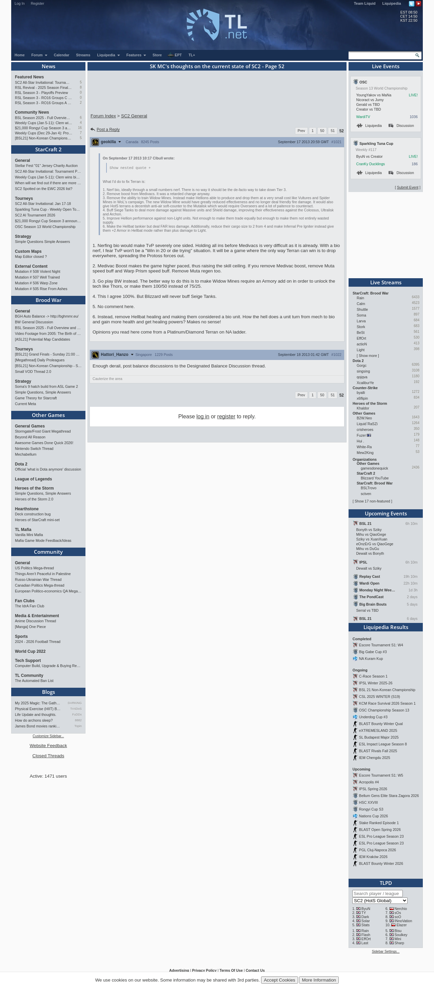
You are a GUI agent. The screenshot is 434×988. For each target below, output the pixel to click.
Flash (365, 935)
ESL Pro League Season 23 (381, 836)
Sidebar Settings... (386, 951)
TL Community (29, 675)
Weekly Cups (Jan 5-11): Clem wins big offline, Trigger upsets (43, 123)
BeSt (360, 332)
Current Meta (25, 404)
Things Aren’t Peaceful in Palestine (43, 574)
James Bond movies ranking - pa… (38, 726)
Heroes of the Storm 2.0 (34, 499)
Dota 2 (21, 464)
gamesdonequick (374, 468)
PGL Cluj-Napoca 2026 (377, 850)
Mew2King (365, 453)
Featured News (29, 77)
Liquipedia (391, 3)
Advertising (179, 970)
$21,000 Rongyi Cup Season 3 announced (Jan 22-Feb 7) (43, 128)
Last (364, 943)
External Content (31, 266)
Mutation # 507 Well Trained (37, 277)
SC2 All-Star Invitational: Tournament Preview (43, 82)
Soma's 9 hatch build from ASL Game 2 (46, 386)
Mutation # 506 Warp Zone (36, 283)
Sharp (399, 943)
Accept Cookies (279, 980)
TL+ (192, 55)
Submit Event (407, 187)
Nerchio (401, 909)
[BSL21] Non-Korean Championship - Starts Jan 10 (43, 138)
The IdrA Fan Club (29, 606)
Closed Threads (48, 755)
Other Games (48, 415)
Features (136, 55)
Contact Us (255, 970)
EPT (174, 55)
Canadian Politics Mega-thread (39, 585)
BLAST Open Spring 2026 (380, 830)
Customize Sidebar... (48, 736)
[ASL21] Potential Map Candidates (42, 339)
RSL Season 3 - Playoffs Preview (41, 93)
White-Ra (364, 447)
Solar (365, 921)
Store (157, 55)
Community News (32, 112)
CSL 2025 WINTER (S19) (379, 697)
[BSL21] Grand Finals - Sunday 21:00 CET (48, 354)
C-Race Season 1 (373, 676)
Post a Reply (105, 129)
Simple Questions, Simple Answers (43, 392)
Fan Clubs (25, 600)
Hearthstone (27, 509)
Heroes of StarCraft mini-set (37, 520)
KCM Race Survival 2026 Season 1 (387, 703)
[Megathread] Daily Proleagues (39, 360)
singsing (363, 371)
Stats (365, 925)
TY (363, 913)
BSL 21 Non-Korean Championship (387, 690)
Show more (368, 356)
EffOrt (361, 338)
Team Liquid (365, 3)
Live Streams (385, 282)
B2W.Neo (364, 418)
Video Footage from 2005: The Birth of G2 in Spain (48, 333)
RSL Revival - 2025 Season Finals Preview (43, 88)
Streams (83, 55)
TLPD (386, 882)
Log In (20, 3)
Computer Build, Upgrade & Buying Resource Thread (48, 666)
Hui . (360, 441)
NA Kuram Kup (371, 659)
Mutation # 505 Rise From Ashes (41, 289)
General (22, 160)
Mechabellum (25, 454)
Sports (21, 636)
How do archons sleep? (34, 720)
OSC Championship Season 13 (384, 710)
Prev (301, 131)
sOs (398, 913)
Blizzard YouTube (375, 478)
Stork (361, 327)
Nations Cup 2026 (373, 816)
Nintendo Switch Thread (34, 448)
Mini (398, 939)
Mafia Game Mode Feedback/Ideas (43, 540)
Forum (40, 55)
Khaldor (363, 408)
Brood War (48, 300)
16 (80, 128)
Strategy (23, 236)
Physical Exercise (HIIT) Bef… (38, 709)
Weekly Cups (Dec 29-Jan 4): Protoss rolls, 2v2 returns (43, 133)
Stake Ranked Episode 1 (379, 823)
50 (322, 131)
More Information (319, 980)
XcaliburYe (365, 383)
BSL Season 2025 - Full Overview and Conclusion (43, 118)
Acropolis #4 (369, 782)
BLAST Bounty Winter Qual (381, 724)
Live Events (385, 66)
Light (360, 350)
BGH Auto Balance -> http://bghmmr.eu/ (46, 316)
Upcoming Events (386, 513)
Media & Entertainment (37, 615)
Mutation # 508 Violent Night (37, 271)
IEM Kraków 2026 (373, 857)
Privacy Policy (204, 970)
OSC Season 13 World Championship (45, 227)
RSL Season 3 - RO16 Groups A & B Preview (43, 103)
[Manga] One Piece (30, 627)
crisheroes (365, 430)
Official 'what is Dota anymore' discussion (48, 469)
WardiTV (363, 117)
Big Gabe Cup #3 (373, 652)
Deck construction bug (33, 514)
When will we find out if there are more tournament (48, 183)
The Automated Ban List (34, 681)
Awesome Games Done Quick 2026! (44, 443)
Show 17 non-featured (372, 501)
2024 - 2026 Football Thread (37, 642)
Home (20, 55)
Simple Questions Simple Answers (42, 242)
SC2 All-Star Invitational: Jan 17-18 (43, 204)
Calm (361, 304)
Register (37, 3)
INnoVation (403, 921)
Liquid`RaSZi (367, 424)
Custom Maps (28, 251)
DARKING (75, 703)
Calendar (62, 55)
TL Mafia (23, 529)
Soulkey (401, 935)
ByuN (365, 909)
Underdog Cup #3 (373, 717)
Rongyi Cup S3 (371, 809)
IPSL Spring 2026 (373, 789)
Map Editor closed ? (31, 256)
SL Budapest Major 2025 (379, 737)
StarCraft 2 (48, 149)
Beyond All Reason (30, 437)
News (48, 66)
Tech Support (28, 660)
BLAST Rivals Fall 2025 (378, 751)
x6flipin (362, 398)
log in (202, 417)
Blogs (48, 691)
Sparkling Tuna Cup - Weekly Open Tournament (48, 209)
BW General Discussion (34, 322)
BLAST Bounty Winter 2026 (381, 863)
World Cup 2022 (30, 651)
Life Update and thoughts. (35, 714)
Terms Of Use (231, 970)
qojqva (362, 377)
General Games (30, 426)
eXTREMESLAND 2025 (378, 730)
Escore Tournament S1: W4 (381, 645)
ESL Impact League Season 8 (383, 744)
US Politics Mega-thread (34, 568)
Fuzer (361, 435)
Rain (360, 298)
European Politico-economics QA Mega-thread (48, 591)
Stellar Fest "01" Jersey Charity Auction (46, 166)
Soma (361, 315)
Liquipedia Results (385, 627)
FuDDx (77, 714)
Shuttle (362, 309)
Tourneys (24, 198)
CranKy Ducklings (370, 164)
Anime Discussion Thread (35, 621)
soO (398, 917)
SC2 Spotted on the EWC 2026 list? (43, 189)
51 (333, 131)
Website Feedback (48, 745)
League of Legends (33, 479)
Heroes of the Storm (34, 488)
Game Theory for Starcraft (36, 398)
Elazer (401, 925)
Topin (78, 726)
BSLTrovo (368, 488)
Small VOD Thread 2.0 (33, 371)
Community (48, 551)
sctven (366, 494)
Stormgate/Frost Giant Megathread (43, 431)
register (226, 417)
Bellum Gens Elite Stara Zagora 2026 (389, 796)
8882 (78, 720)
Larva (361, 321)
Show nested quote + (130, 168)
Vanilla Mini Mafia (29, 535)
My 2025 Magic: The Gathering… (38, 703)
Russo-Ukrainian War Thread (38, 579)
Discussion (401, 126)
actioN (362, 344)
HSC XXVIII (368, 802)
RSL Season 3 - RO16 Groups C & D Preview (43, 98)
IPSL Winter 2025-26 (376, 683)
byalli (361, 393)
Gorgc (362, 365)
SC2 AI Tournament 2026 (35, 215)
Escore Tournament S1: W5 (381, 775)
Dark (365, 917)
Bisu (398, 931)
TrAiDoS (76, 708)
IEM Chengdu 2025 (374, 758)
